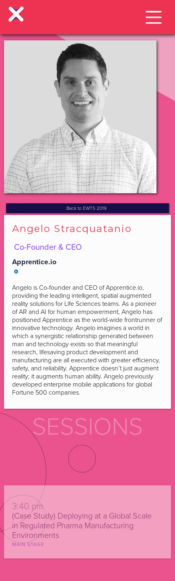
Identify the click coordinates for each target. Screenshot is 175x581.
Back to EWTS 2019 (86, 208)
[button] (153, 16)
